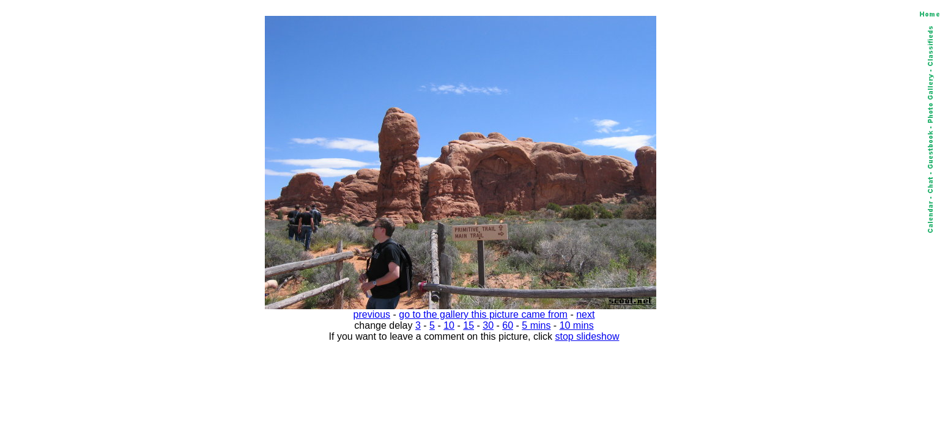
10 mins (577, 325)
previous (372, 314)
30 (488, 325)
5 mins (536, 325)
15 (468, 325)
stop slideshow (587, 336)
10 (448, 325)
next (585, 314)
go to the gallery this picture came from (483, 314)
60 (507, 325)
